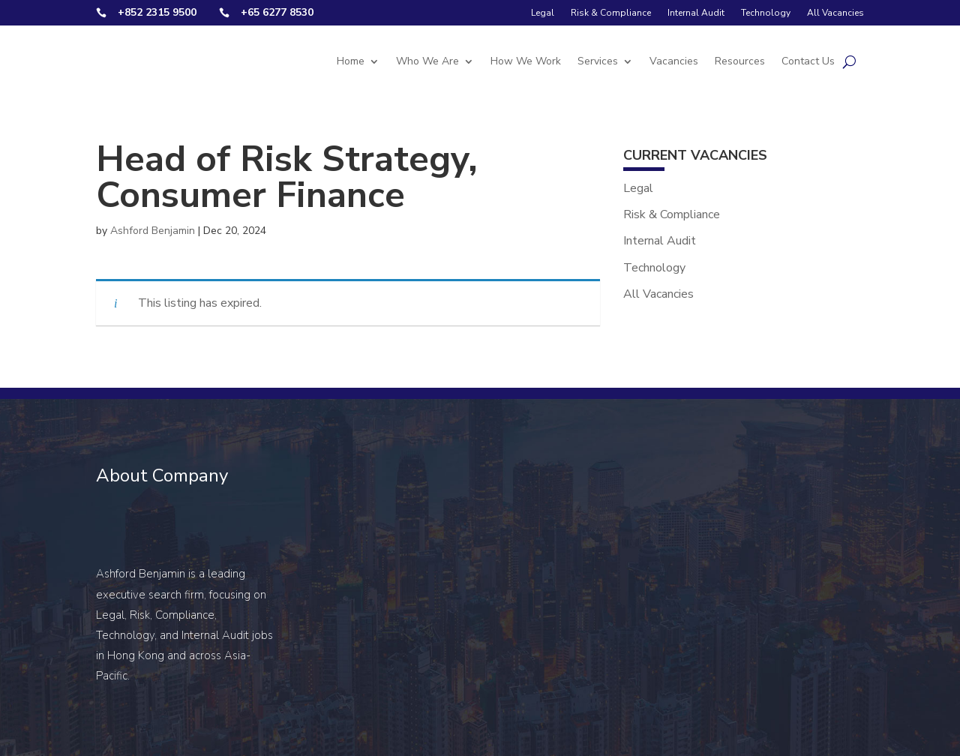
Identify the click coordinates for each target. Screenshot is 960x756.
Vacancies (674, 61)
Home (350, 61)
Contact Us (808, 61)
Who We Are (427, 61)
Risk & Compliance (611, 13)
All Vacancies (835, 13)
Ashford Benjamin (152, 231)
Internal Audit (696, 13)
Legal (542, 13)
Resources (740, 61)
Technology (765, 13)
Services (598, 61)
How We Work (525, 61)
